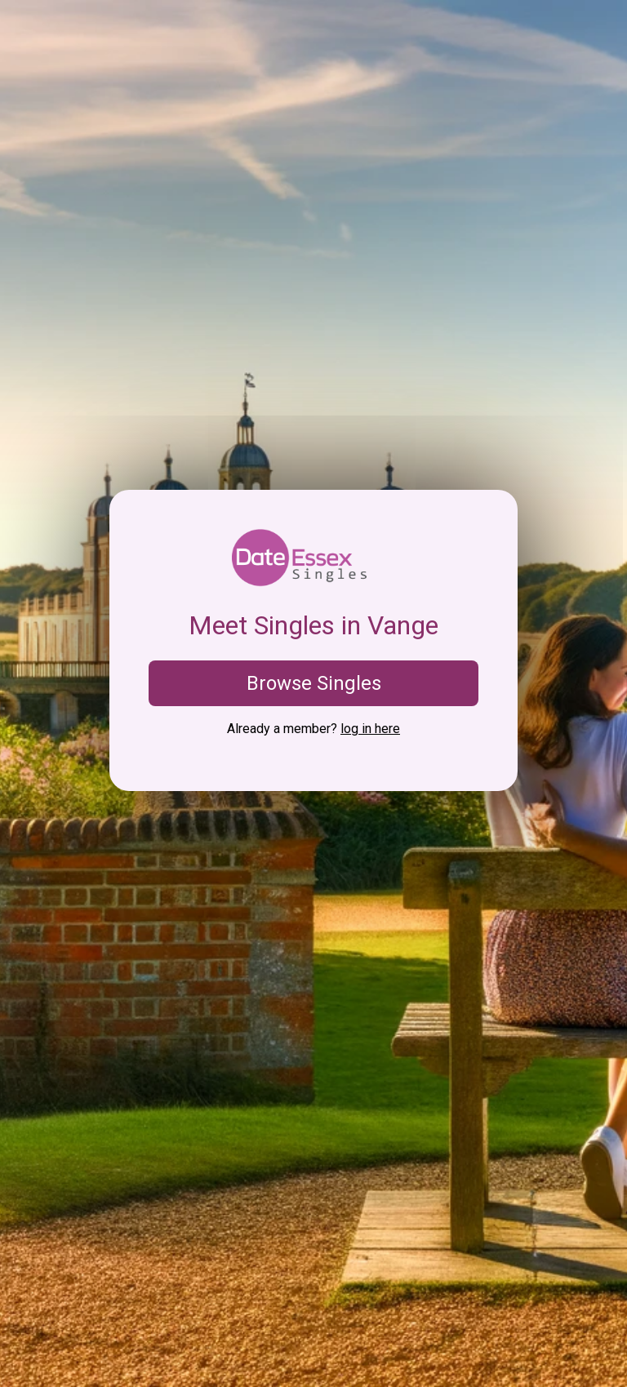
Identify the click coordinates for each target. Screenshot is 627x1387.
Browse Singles (314, 683)
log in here (370, 728)
